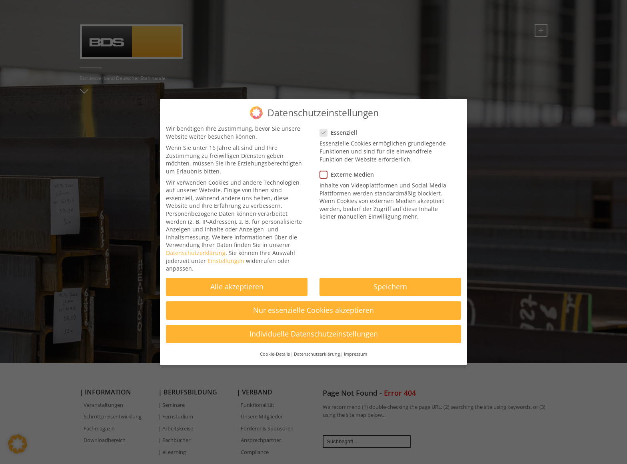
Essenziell (340, 129)
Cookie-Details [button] (275, 351)
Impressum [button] (355, 351)
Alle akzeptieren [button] (237, 284)
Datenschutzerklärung (196, 250)
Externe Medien (349, 171)
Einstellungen (226, 258)
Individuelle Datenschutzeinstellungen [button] (314, 331)
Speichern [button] (390, 284)
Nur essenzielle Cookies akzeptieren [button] (313, 307)
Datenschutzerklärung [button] (317, 351)
